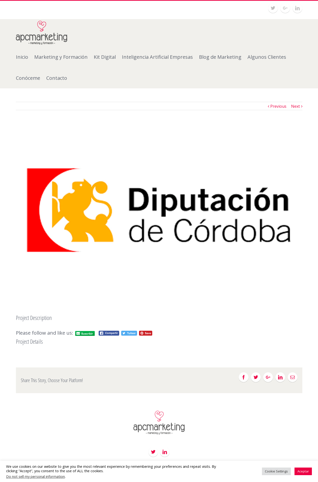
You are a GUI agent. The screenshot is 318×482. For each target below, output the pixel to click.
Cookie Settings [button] (276, 471)
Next (295, 106)
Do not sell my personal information (35, 476)
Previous (278, 106)
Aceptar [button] (303, 471)
